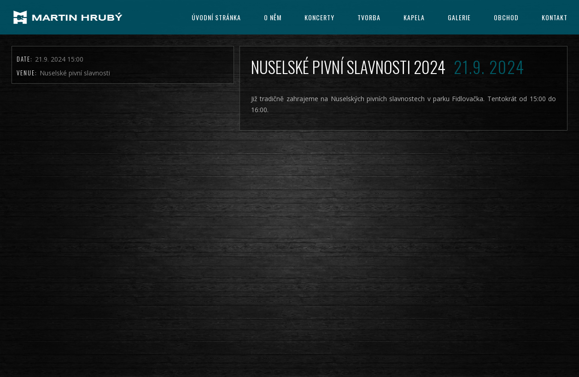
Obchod (506, 17)
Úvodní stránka (216, 17)
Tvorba (368, 17)
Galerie (459, 17)
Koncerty (319, 17)
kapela (414, 17)
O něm (272, 17)
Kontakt (554, 17)
